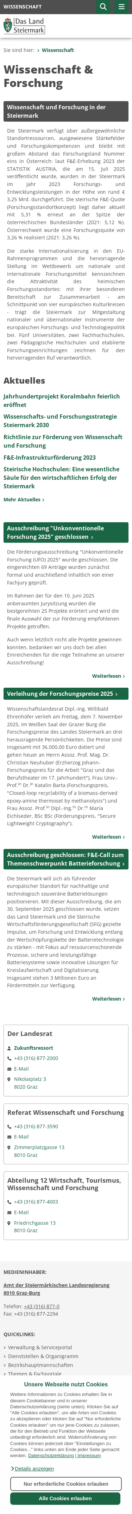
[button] (32, 1469)
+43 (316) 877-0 (41, 1306)
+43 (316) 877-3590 (36, 1126)
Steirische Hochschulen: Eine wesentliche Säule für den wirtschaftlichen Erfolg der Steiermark (61, 477)
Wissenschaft (55, 50)
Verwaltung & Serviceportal (40, 1347)
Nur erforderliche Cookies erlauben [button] (66, 1484)
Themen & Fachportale (35, 1373)
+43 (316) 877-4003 (36, 1201)
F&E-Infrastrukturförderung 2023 (50, 457)
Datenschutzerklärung (51, 1455)
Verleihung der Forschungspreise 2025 (60, 694)
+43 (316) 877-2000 (36, 1058)
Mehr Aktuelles (24, 499)
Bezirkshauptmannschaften (40, 1365)
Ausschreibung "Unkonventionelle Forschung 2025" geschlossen (55, 532)
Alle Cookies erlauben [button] (65, 1498)
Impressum (89, 1455)
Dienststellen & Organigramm (43, 1356)
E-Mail (21, 1068)
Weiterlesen (108, 675)
